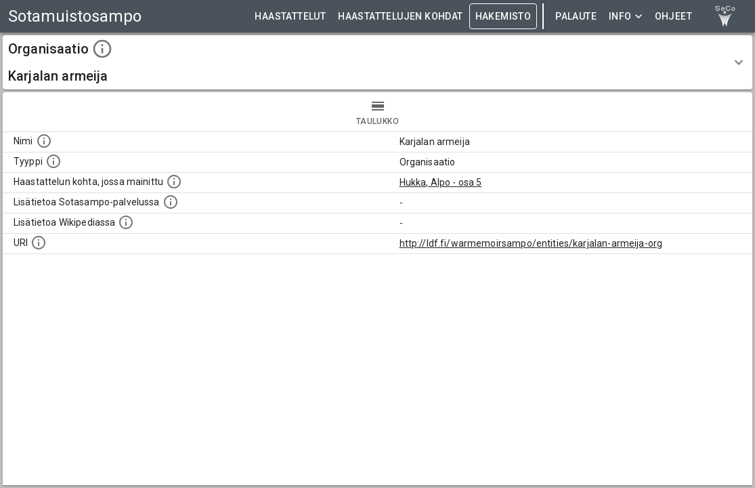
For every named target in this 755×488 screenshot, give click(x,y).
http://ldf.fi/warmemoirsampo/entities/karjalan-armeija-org (531, 243)
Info (625, 16)
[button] (377, 62)
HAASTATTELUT (290, 16)
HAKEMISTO (503, 16)
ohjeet (673, 16)
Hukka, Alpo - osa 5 (441, 182)
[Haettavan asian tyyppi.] (53, 161)
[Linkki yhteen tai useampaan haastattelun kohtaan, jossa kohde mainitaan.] (174, 181)
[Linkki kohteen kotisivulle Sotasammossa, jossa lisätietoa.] (170, 202)
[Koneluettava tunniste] (38, 242)
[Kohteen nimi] (44, 141)
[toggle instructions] (102, 49)
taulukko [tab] (377, 111)
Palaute (576, 16)
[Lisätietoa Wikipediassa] (126, 222)
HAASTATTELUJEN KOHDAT (400, 16)
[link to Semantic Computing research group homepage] (725, 16)
